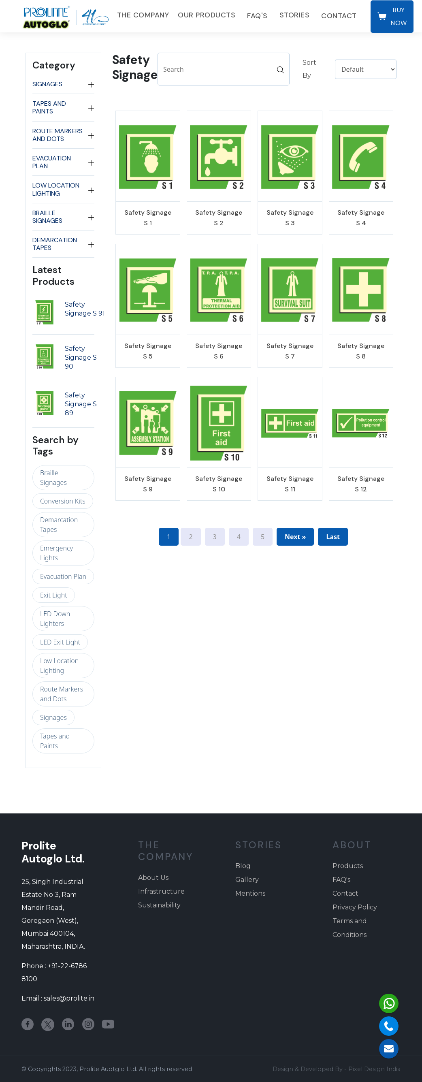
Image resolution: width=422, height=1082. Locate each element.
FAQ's (257, 15)
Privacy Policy (354, 907)
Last (333, 536)
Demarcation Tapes (54, 244)
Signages (47, 84)
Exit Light (53, 595)
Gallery (247, 880)
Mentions (250, 893)
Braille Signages (47, 216)
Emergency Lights (56, 553)
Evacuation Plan (51, 162)
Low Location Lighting (55, 189)
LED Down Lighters (55, 618)
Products (347, 866)
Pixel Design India (374, 1069)
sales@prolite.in (69, 998)
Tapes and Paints (49, 107)
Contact (339, 15)
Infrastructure (161, 891)
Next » (295, 536)
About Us (153, 877)
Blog (243, 866)
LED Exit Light (60, 642)
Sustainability (159, 905)
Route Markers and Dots (57, 135)
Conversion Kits (62, 501)
